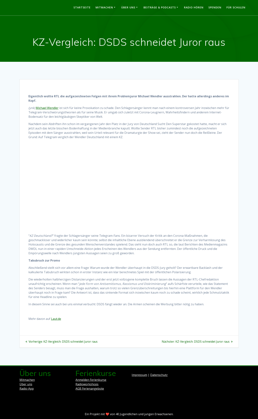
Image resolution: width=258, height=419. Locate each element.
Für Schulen (235, 7)
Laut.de (56, 319)
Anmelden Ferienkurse (90, 380)
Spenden (214, 7)
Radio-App (27, 389)
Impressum (139, 375)
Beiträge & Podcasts (159, 7)
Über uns (128, 7)
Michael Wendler (47, 108)
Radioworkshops (86, 384)
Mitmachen (104, 7)
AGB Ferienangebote (89, 389)
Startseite (82, 7)
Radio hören (193, 7)
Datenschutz (159, 375)
